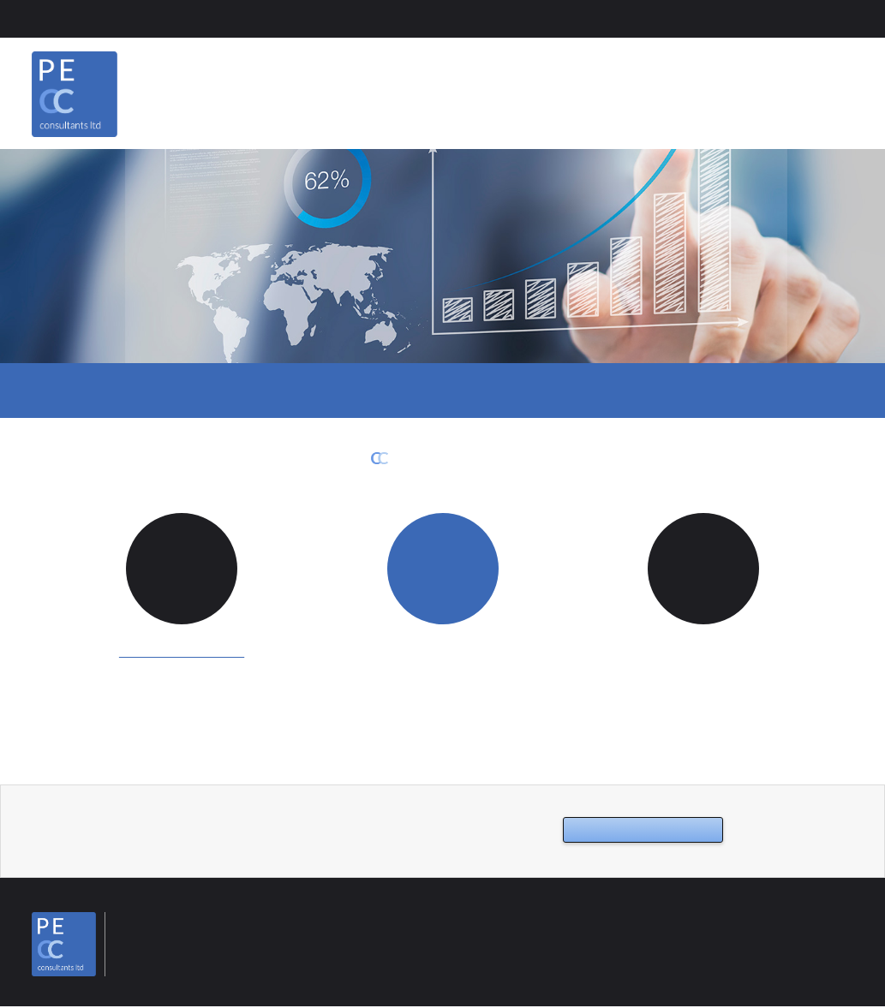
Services (730, 90)
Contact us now (626, 831)
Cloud (375, 391)
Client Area (70, 18)
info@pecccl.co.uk (183, 650)
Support (477, 391)
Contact (825, 90)
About (641, 90)
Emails (281, 391)
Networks (591, 391)
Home (567, 90)
